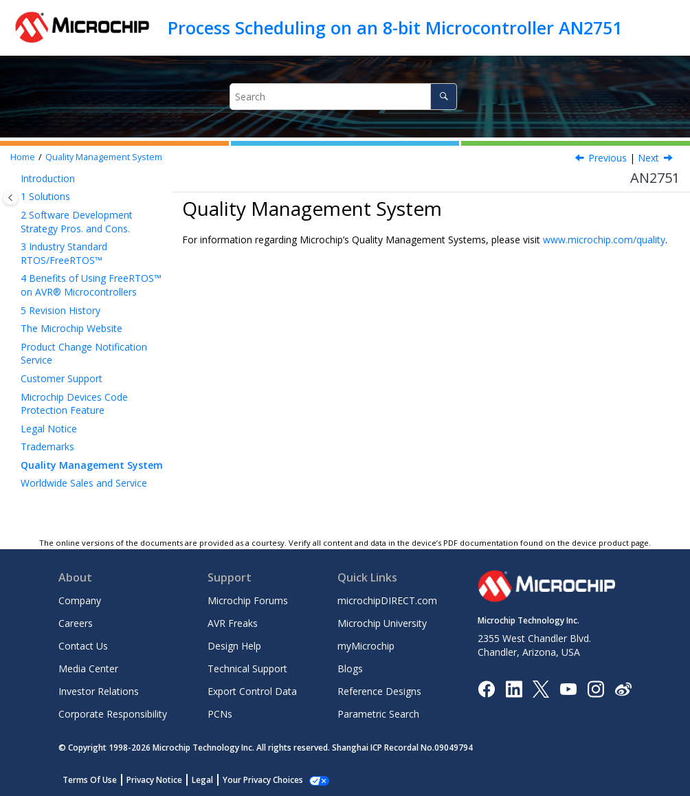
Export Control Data (252, 691)
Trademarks (47, 446)
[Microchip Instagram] (595, 688)
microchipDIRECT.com (387, 600)
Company (79, 600)
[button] (15, 179)
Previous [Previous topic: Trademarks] (607, 157)
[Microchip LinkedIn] (513, 688)
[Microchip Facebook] (486, 688)
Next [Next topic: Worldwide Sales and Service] (648, 157)
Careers (75, 623)
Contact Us (83, 645)
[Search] (443, 96)
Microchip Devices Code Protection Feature (74, 403)
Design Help (234, 645)
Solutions (45, 196)
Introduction (48, 178)
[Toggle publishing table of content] (10, 197)
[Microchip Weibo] (623, 688)
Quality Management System (103, 157)
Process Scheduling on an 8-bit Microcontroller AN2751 (395, 27)
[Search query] (343, 96)
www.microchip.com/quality (604, 239)
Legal (202, 780)
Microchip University (382, 623)
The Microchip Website (71, 328)
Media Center (88, 668)
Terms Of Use (90, 780)
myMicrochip (365, 645)
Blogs (350, 668)
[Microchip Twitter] (541, 688)
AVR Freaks (233, 623)
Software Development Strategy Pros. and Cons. (77, 221)
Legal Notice (49, 428)
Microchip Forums (248, 600)
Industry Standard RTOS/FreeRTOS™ (64, 253)
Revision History (60, 310)
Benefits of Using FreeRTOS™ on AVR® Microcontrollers (91, 285)
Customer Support (61, 378)
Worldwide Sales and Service (84, 482)
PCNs (220, 713)
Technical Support (247, 668)
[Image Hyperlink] (568, 688)
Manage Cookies (255, 780)
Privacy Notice (154, 780)
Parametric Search (378, 713)
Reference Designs (379, 691)
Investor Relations (98, 691)
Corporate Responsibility (112, 713)
